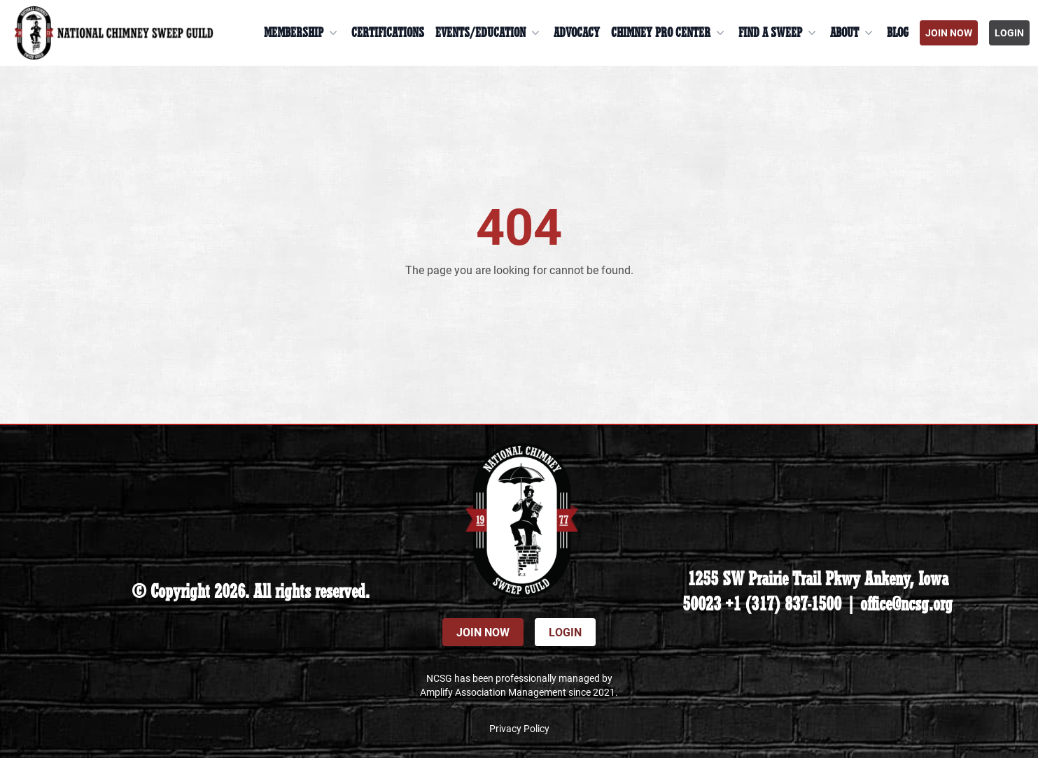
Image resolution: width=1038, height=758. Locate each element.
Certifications (387, 32)
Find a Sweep (778, 32)
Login (1009, 32)
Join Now (948, 32)
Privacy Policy (519, 728)
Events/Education (488, 32)
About (853, 32)
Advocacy (577, 32)
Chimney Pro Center (669, 32)
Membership (302, 32)
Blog (898, 32)
